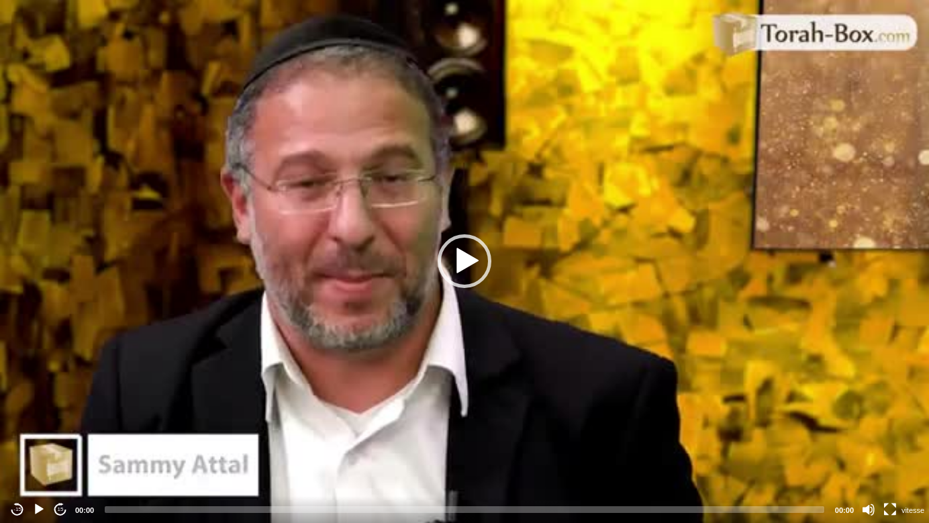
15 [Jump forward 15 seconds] (61, 509)
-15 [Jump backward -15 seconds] (17, 509)
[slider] (464, 509)
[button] (464, 261)
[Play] (39, 509)
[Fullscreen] (890, 509)
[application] (464, 261)
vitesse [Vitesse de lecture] (912, 510)
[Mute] (868, 509)
